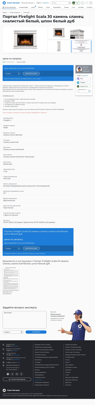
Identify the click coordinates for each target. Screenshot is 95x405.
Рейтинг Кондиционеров (73, 353)
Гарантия (68, 376)
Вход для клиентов (71, 386)
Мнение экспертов (71, 351)
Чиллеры (38, 368)
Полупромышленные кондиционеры (46, 363)
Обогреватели (39, 381)
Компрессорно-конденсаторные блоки (47, 371)
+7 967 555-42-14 (12, 365)
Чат (75, 2)
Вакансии (68, 388)
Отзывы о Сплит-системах (73, 356)
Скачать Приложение (17, 385)
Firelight (7, 123)
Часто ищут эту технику (72, 358)
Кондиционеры (23, 7)
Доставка (81, 7)
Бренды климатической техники (75, 361)
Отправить (36, 338)
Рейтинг (40, 7)
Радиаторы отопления (42, 391)
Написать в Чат (84, 86)
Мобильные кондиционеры (43, 353)
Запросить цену (31, 75)
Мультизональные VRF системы (45, 373)
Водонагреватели (40, 378)
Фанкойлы (38, 366)
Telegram (82, 82)
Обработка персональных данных (56, 401)
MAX (81, 78)
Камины (37, 376)
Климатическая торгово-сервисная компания (31, 401)
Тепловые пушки (40, 383)
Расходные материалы (42, 388)
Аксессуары (38, 386)
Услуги (48, 7)
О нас (73, 7)
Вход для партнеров (71, 383)
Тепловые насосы (40, 361)
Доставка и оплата (71, 373)
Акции (33, 7)
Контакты (89, 7)
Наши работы (57, 7)
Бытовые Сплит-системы (42, 351)
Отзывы (66, 7)
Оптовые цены (70, 363)
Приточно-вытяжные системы (44, 356)
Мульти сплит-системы (42, 358)
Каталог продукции (9, 7)
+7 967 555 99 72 (12, 361)
